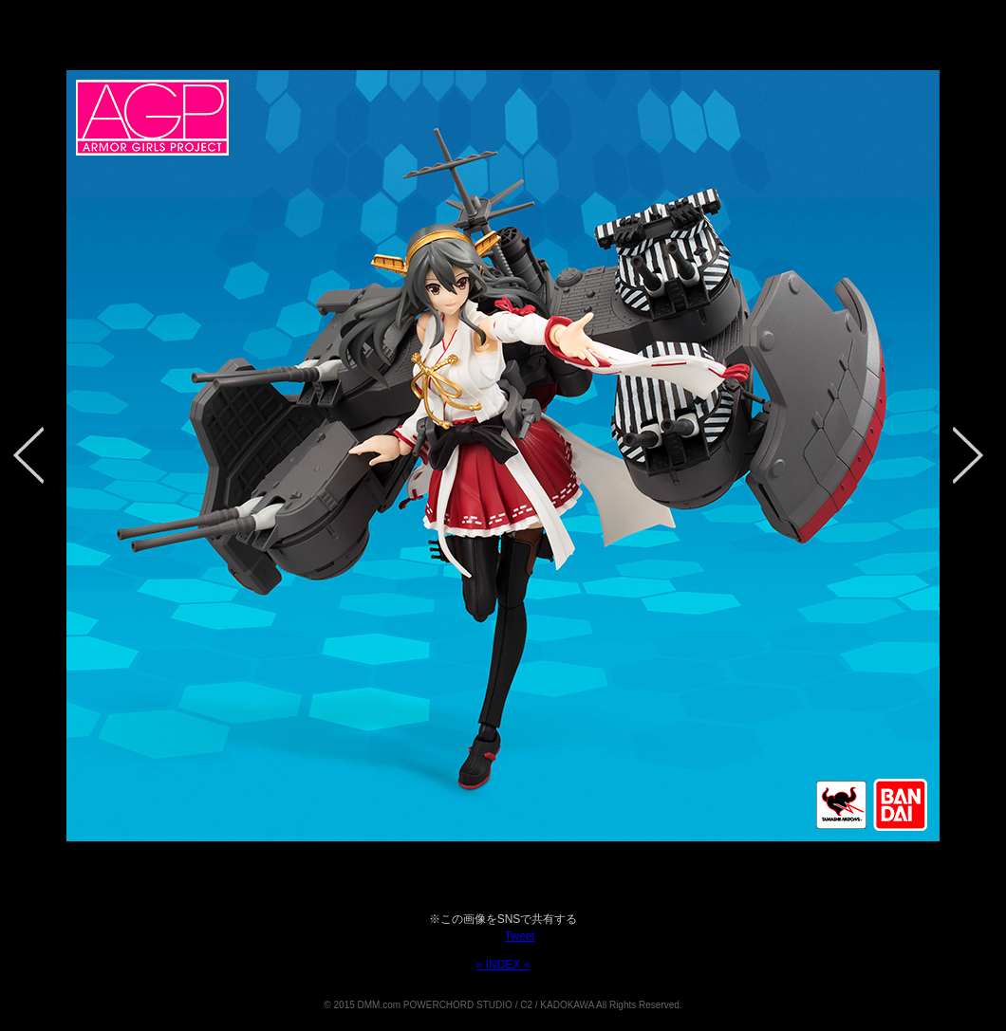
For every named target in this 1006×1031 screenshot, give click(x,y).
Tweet (520, 936)
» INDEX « (503, 964)
